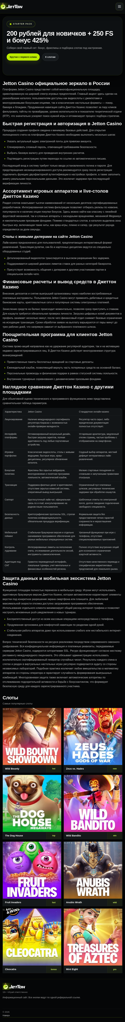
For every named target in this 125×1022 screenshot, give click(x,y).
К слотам (50, 57)
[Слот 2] (93, 740)
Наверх (6, 1015)
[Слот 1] (31, 740)
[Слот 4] (93, 807)
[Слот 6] (93, 874)
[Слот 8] (93, 941)
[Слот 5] (31, 874)
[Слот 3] (31, 807)
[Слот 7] (31, 941)
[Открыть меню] (119, 6)
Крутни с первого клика (23, 57)
